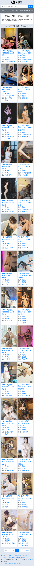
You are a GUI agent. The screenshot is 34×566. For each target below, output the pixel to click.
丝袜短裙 (25, 175)
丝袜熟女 (28, 395)
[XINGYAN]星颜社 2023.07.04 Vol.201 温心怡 (8, 462)
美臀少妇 (25, 545)
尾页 (27, 550)
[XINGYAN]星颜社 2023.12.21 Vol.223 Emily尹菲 (8, 89)
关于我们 (19, 563)
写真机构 (14, 563)
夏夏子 (3, 557)
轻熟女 (24, 323)
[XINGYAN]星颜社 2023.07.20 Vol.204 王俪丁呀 (24, 387)
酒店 (23, 61)
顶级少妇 (8, 211)
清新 (23, 98)
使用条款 (3, 563)
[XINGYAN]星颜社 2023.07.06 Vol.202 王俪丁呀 (24, 423)
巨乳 (26, 98)
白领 (6, 284)
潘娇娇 (24, 96)
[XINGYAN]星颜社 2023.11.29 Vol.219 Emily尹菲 (24, 128)
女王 (13, 136)
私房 (23, 359)
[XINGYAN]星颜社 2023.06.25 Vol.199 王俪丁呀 (8, 498)
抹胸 (10, 395)
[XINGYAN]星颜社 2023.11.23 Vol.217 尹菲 (24, 166)
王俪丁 (24, 357)
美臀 (6, 359)
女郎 (27, 470)
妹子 (6, 434)
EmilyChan (10, 556)
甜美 (10, 359)
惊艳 (23, 211)
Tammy (13, 557)
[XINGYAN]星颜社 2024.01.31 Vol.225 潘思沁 (8, 53)
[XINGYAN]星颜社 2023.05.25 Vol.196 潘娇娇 (24, 535)
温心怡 (24, 318)
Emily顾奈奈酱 (26, 59)
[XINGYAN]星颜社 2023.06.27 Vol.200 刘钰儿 (24, 462)
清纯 (6, 543)
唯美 (23, 543)
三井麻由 (18, 557)
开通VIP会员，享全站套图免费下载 (21, 10)
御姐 (13, 211)
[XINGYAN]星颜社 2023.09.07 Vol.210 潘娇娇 (24, 276)
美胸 (10, 98)
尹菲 (6, 245)
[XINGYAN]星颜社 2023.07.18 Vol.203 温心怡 (8, 423)
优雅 (10, 320)
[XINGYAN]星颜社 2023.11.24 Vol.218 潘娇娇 (8, 128)
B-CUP (7, 138)
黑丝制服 (8, 136)
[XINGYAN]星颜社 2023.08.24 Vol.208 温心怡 (24, 312)
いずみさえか (24, 556)
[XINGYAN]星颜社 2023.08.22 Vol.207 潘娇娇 (8, 350)
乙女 (6, 61)
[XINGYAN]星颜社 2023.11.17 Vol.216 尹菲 (24, 203)
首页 (6, 550)
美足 (6, 248)
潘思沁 (7, 59)
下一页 (22, 550)
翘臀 (26, 543)
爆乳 (10, 175)
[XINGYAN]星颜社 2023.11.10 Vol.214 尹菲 (8, 239)
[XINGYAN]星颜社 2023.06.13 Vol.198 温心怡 (24, 498)
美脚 (26, 211)
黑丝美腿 (25, 507)
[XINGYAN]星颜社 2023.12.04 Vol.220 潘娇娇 (8, 166)
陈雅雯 (19, 556)
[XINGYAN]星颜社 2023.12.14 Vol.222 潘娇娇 (24, 89)
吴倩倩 (15, 556)
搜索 (30, 6)
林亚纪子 (23, 557)
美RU (23, 470)
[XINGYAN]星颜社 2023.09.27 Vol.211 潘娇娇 (8, 276)
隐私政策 (8, 563)
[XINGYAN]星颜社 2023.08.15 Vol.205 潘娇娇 (8, 387)
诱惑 (26, 359)
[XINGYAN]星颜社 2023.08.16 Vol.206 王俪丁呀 (24, 350)
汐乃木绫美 (8, 557)
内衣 (6, 395)
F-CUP (11, 248)
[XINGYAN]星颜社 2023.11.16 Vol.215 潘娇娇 (8, 203)
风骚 (23, 432)
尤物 (6, 507)
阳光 (6, 100)
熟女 (6, 320)
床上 (26, 284)
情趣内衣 (25, 320)
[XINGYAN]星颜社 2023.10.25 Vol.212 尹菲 (24, 239)
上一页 (12, 550)
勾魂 (6, 175)
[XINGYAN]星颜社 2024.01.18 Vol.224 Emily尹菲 (24, 53)
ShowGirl (12, 61)
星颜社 (7, 57)
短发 (13, 470)
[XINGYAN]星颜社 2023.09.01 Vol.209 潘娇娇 (8, 312)
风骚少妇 (28, 61)
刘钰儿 (24, 468)
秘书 (6, 98)
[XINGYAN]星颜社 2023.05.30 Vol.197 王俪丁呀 (8, 535)
